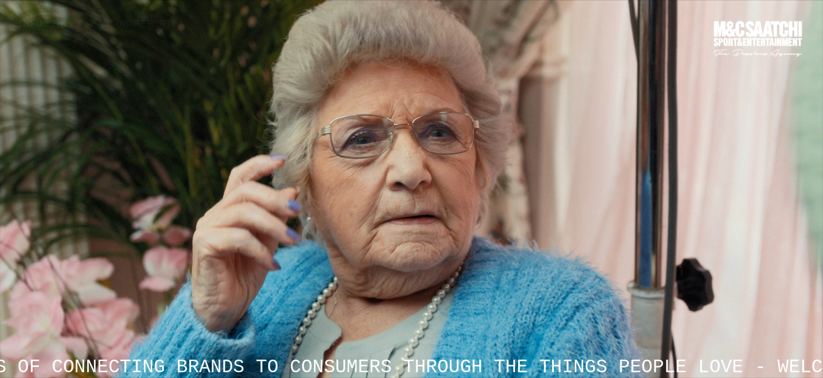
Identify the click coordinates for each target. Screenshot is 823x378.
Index (66, 24)
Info (29, 24)
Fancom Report (131, 24)
